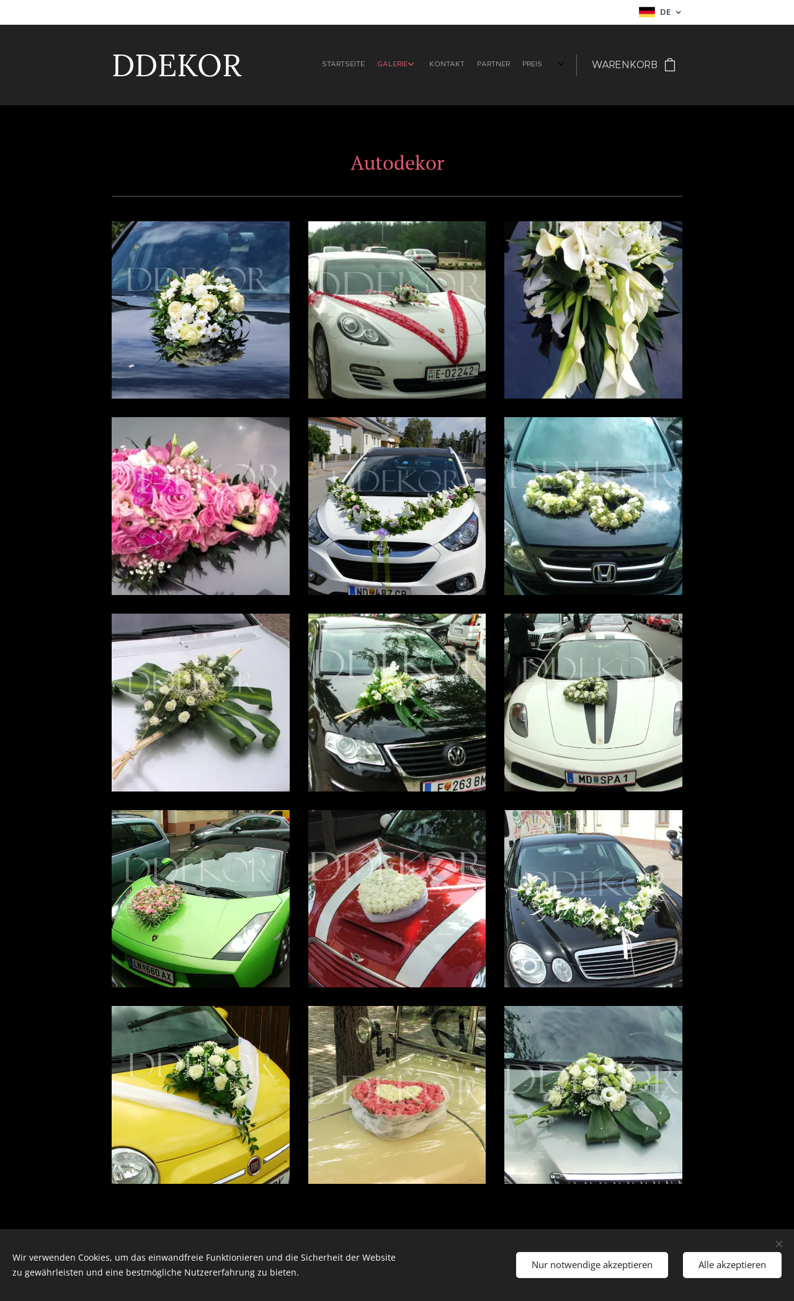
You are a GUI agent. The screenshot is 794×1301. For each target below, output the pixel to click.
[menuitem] (457, 65)
